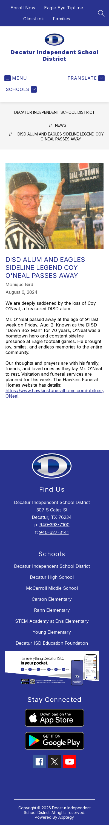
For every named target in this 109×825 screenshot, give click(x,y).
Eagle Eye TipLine (63, 7)
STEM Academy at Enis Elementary (52, 621)
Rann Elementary (52, 610)
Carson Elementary (52, 599)
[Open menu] (15, 78)
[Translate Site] (85, 78)
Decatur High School (52, 577)
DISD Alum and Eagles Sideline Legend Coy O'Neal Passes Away (61, 136)
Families (61, 18)
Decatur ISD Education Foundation (52, 643)
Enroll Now (22, 7)
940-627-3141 (54, 532)
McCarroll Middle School (52, 588)
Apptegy (66, 817)
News (60, 125)
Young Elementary (52, 632)
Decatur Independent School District (54, 112)
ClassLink (33, 18)
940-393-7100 (54, 524)
